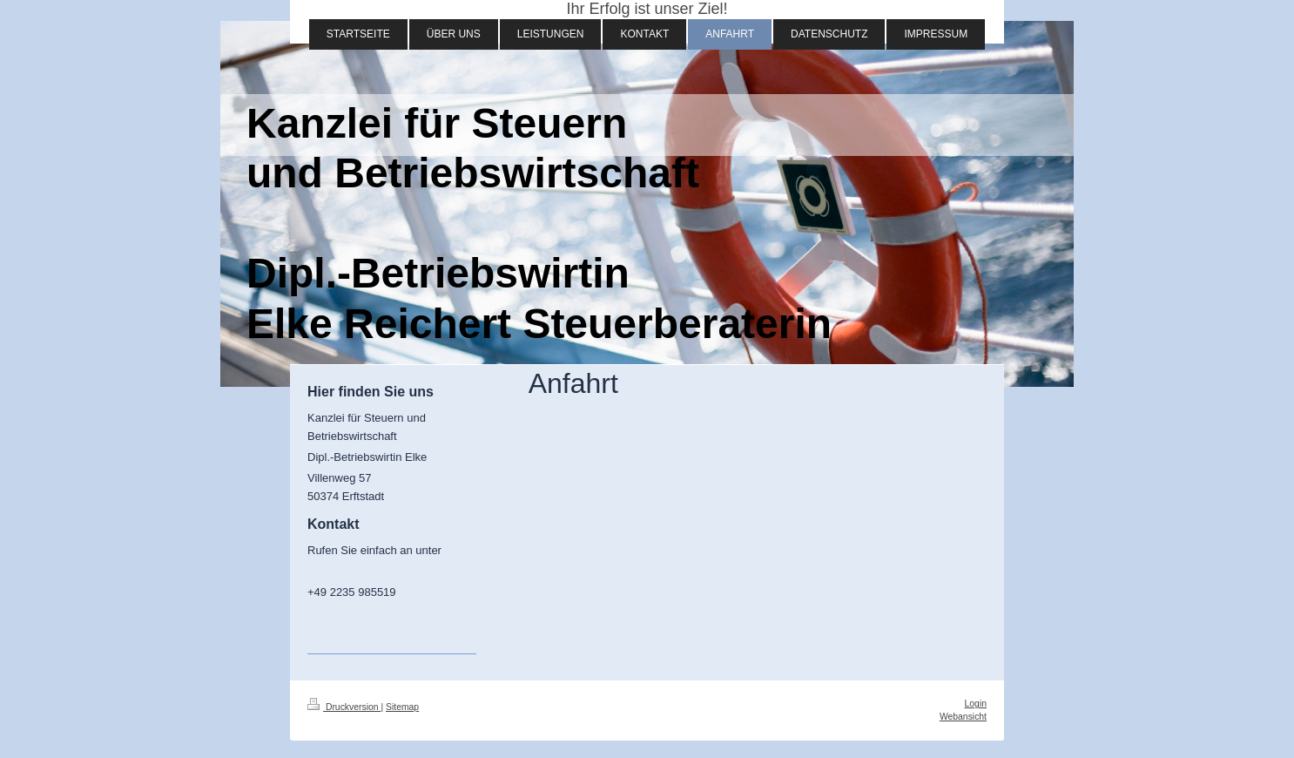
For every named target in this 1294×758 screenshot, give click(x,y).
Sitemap (402, 707)
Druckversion (344, 707)
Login (976, 703)
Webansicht (963, 716)
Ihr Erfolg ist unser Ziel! (646, 8)
